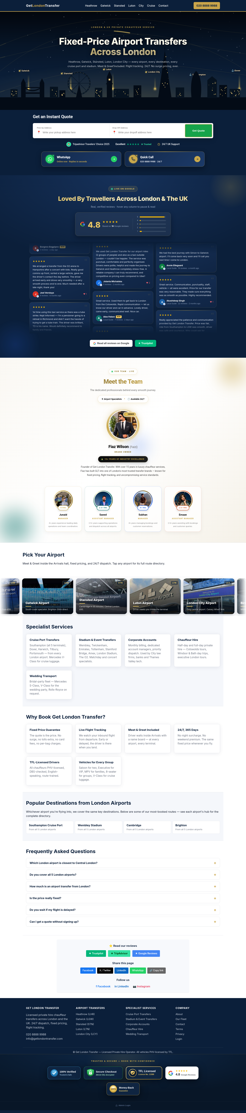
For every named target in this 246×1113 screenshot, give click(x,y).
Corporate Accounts (142, 640)
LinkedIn (121, 970)
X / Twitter (105, 970)
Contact (163, 5)
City (141, 5)
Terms (179, 1029)
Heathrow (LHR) (85, 1014)
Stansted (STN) (85, 1024)
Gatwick (106, 5)
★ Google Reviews (146, 953)
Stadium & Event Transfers (97, 640)
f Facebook (103, 986)
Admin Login (123, 1105)
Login (179, 1039)
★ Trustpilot (145, 343)
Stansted (119, 5)
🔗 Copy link (156, 970)
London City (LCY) (87, 1034)
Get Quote (198, 130)
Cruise (151, 5)
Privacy (180, 1034)
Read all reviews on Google (111, 343)
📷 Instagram (141, 986)
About (179, 1014)
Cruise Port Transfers (44, 640)
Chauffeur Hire (188, 640)
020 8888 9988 (206, 5)
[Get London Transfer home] (43, 5)
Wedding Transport (43, 676)
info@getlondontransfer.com (44, 1038)
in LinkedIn (121, 986)
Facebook (88, 970)
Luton (131, 5)
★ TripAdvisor (119, 953)
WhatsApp (138, 970)
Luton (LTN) (83, 1029)
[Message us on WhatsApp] (81, 159)
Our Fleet (181, 1019)
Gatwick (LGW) (85, 1019)
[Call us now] (165, 159)
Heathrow (91, 5)
